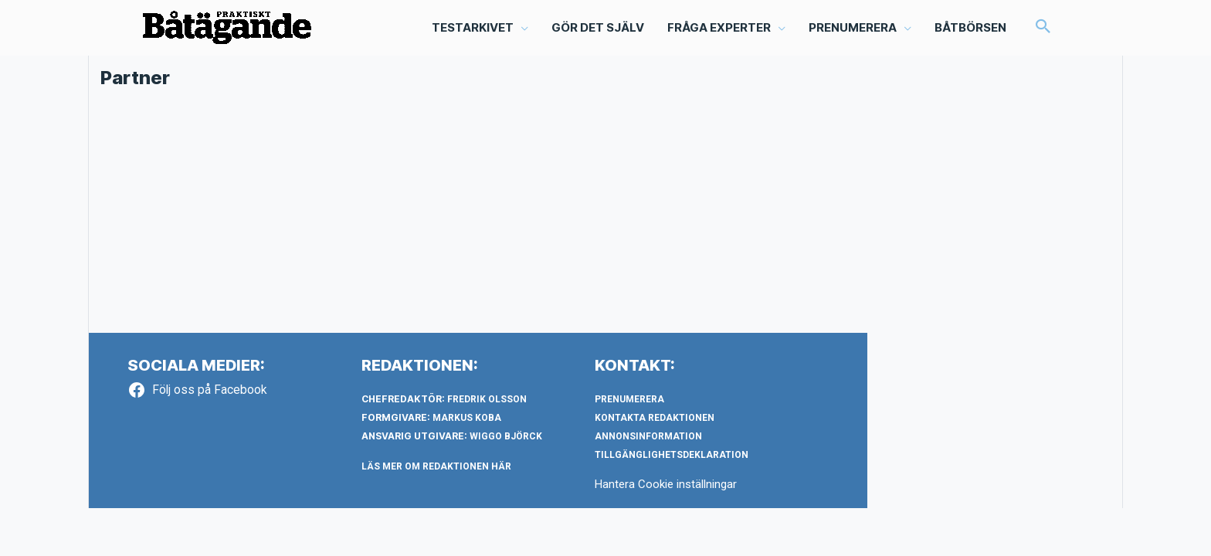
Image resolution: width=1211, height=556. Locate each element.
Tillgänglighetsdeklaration (671, 454)
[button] (1043, 27)
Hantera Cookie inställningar (666, 484)
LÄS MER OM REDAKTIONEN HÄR (436, 466)
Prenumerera (629, 399)
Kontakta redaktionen (654, 417)
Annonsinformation (648, 436)
